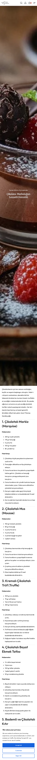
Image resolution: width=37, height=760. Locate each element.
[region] (18, 743)
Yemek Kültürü (13, 190)
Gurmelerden (23, 190)
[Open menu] (34, 3)
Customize (18, 750)
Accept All (18, 745)
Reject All (18, 756)
